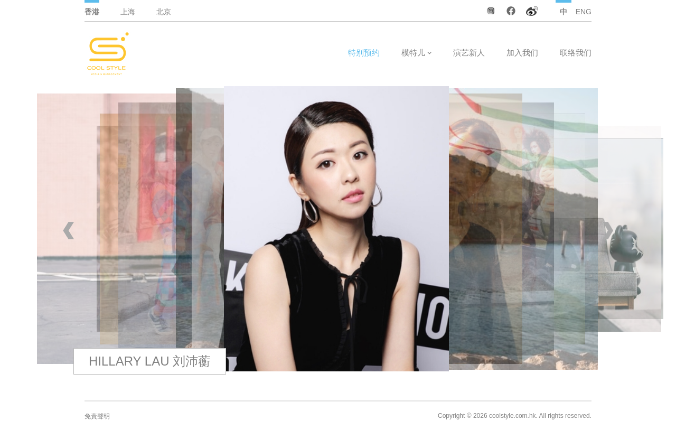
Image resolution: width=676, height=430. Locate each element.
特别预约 (364, 52)
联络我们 (576, 52)
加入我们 (522, 52)
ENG (584, 11)
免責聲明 (97, 416)
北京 (163, 11)
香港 (91, 11)
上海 (127, 11)
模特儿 (413, 52)
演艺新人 (469, 52)
